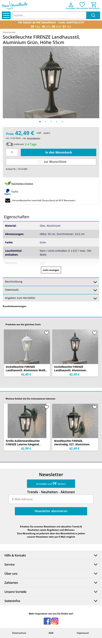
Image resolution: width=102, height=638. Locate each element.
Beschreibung (51, 282)
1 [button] (40, 122)
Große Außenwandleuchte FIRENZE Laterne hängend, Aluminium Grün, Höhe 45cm (24, 444)
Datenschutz (19, 632)
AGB (51, 632)
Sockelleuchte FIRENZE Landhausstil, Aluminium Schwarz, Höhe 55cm (70, 370)
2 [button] (45, 122)
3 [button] (51, 122)
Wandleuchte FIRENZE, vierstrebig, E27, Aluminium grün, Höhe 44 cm (72, 444)
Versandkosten (33, 138)
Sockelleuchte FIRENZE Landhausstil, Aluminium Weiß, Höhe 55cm (26, 370)
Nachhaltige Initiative (22, 183)
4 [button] (57, 122)
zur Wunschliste (52, 161)
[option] (51, 82)
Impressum (83, 632)
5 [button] (62, 122)
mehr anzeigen (51, 270)
